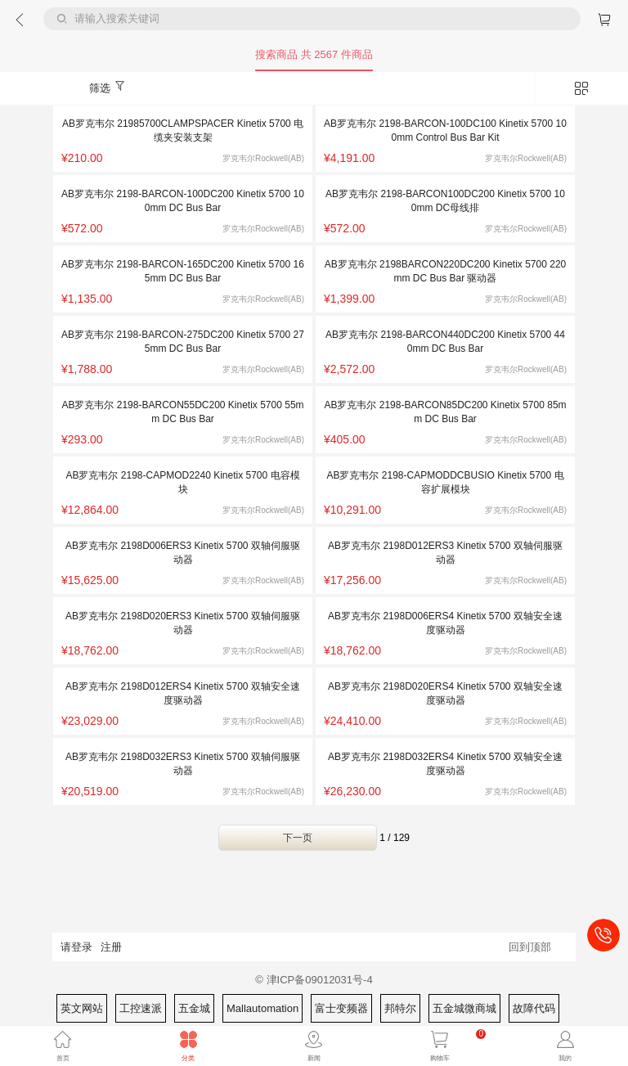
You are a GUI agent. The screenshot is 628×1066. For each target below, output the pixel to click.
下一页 (297, 837)
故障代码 (534, 1008)
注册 (111, 947)
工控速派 (140, 1008)
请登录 (76, 947)
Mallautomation (262, 1008)
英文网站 (82, 1008)
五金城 (194, 1008)
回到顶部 (530, 947)
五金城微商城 (464, 1008)
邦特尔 (400, 1008)
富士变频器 (341, 1008)
